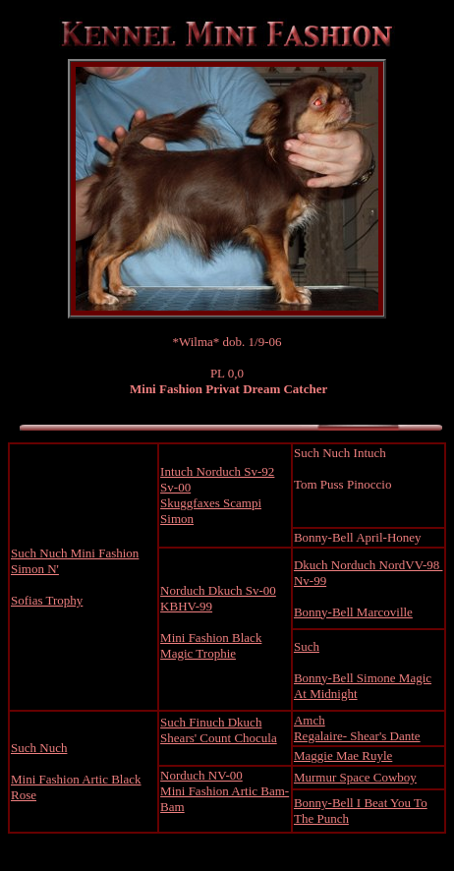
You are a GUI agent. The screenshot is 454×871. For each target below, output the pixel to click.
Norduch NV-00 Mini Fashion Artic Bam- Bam (224, 791)
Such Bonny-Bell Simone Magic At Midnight (362, 670)
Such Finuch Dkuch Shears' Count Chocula (218, 730)
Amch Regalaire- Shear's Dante (357, 728)
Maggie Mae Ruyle (343, 755)
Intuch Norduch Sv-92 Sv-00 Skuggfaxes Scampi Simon (217, 495)
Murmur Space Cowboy (355, 777)
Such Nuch (39, 747)
